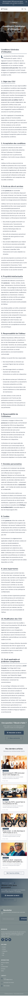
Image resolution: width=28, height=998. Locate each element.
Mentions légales (5, 962)
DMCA (2, 970)
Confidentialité (4, 966)
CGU (2, 964)
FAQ (2, 955)
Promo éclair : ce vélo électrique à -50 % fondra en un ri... (14, 832)
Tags (2, 953)
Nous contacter (14, 738)
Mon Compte (5, 986)
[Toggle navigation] (22, 9)
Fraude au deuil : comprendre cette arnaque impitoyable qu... (13, 861)
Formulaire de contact (7, 983)
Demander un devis (14, 732)
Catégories (4, 951)
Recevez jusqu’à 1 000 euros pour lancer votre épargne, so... (13, 774)
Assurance (5, 770)
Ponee (4, 9)
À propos (3, 968)
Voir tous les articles (14, 873)
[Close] (26, 1)
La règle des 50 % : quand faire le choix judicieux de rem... (14, 803)
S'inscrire (24, 918)
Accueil (3, 947)
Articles (3, 949)
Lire (13, 4)
